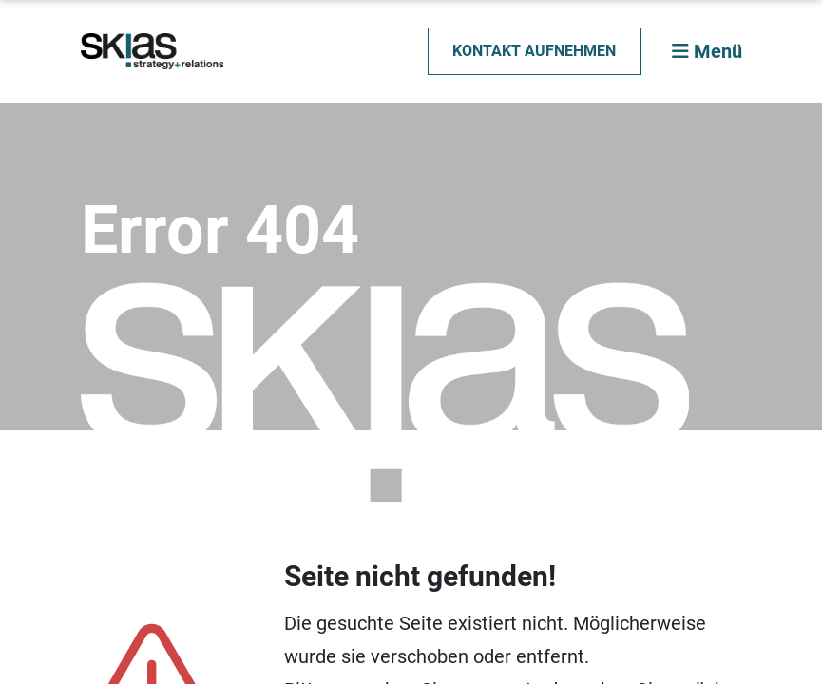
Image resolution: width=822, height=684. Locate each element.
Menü (707, 51)
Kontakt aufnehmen (534, 51)
